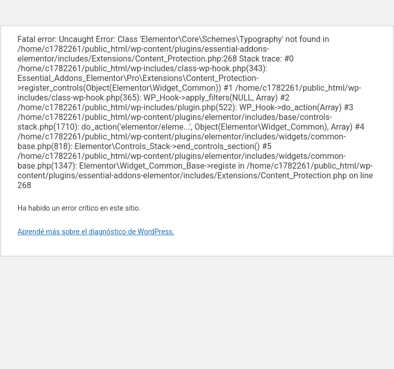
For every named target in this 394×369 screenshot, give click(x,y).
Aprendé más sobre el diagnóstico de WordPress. (95, 232)
